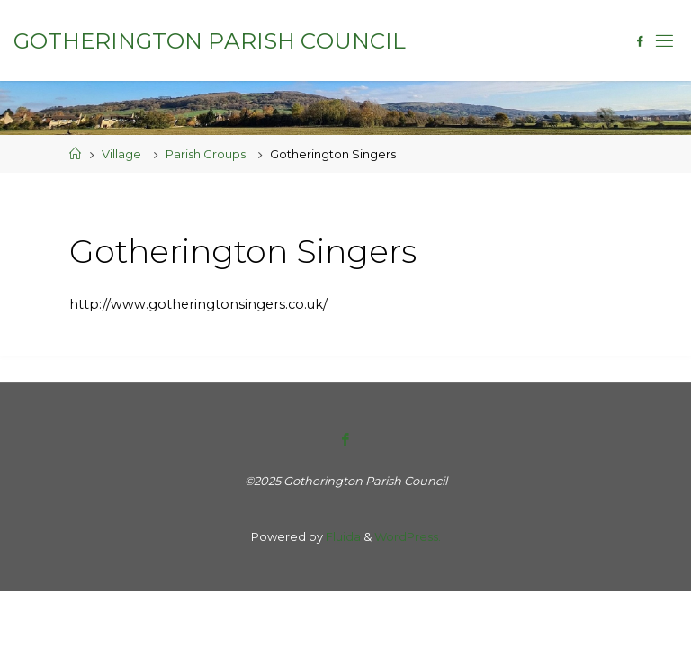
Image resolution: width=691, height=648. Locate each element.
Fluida (342, 536)
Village (121, 154)
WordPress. (407, 536)
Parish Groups (206, 154)
